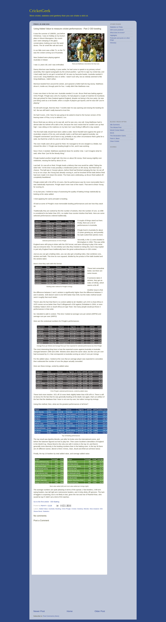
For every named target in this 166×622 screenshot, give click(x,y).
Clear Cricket (114, 141)
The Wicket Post (115, 127)
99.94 (112, 133)
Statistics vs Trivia (116, 27)
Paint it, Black (115, 138)
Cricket (73, 509)
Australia (52, 509)
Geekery (80, 509)
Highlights (113, 35)
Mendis (86, 509)
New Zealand (94, 509)
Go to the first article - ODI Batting (46, 502)
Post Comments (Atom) (51, 616)
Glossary (113, 43)
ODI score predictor (117, 30)
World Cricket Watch (117, 130)
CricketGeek (39, 10)
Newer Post (39, 611)
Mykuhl (43, 505)
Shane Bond (38, 511)
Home (70, 611)
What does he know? (117, 32)
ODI (101, 509)
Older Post (100, 611)
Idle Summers (115, 124)
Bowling (58, 509)
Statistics (46, 511)
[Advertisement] (69, 592)
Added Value (43, 509)
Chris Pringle (66, 509)
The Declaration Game (118, 136)
